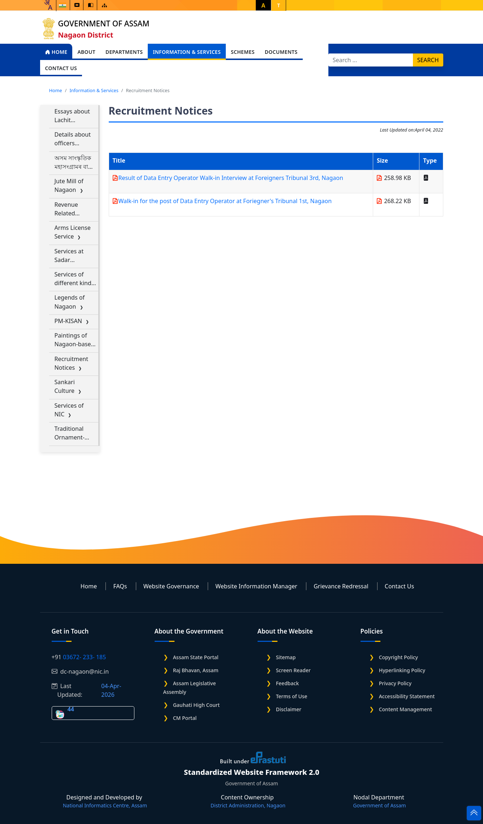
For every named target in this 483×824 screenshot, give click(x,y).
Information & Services (93, 90)
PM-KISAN (68, 321)
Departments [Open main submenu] (124, 51)
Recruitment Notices (72, 363)
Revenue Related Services (66, 209)
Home (56, 51)
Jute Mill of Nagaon (69, 185)
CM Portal (185, 717)
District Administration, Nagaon (248, 805)
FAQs (120, 586)
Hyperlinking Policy (402, 670)
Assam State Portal (196, 657)
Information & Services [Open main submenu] (187, 51)
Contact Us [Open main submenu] (61, 68)
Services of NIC (69, 410)
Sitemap (286, 657)
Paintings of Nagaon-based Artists (75, 339)
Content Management (405, 709)
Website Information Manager (256, 586)
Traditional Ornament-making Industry (70, 433)
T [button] (278, 5)
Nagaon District (85, 35)
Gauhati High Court (196, 704)
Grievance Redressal (341, 586)
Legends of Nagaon (70, 301)
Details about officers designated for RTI (75, 138)
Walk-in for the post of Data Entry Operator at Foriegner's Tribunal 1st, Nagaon (225, 201)
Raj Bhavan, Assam (196, 670)
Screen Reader (293, 670)
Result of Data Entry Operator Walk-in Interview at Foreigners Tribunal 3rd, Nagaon (230, 178)
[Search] (370, 59)
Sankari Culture (65, 386)
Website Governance (171, 586)
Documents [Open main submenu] (281, 51)
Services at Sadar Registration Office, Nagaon (71, 255)
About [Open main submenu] (86, 51)
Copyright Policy (398, 657)
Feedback (287, 683)
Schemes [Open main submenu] (243, 51)
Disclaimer (288, 709)
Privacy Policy (395, 683)
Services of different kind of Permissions (73, 278)
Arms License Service (73, 232)
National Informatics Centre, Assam (105, 805)
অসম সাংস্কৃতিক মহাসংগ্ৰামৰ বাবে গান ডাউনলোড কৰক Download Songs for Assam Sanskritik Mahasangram (75, 162)
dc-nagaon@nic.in (80, 671)
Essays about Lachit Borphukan (72, 115)
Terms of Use (291, 696)
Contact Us (399, 586)
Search (428, 60)
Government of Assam (104, 23)
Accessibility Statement (407, 696)
